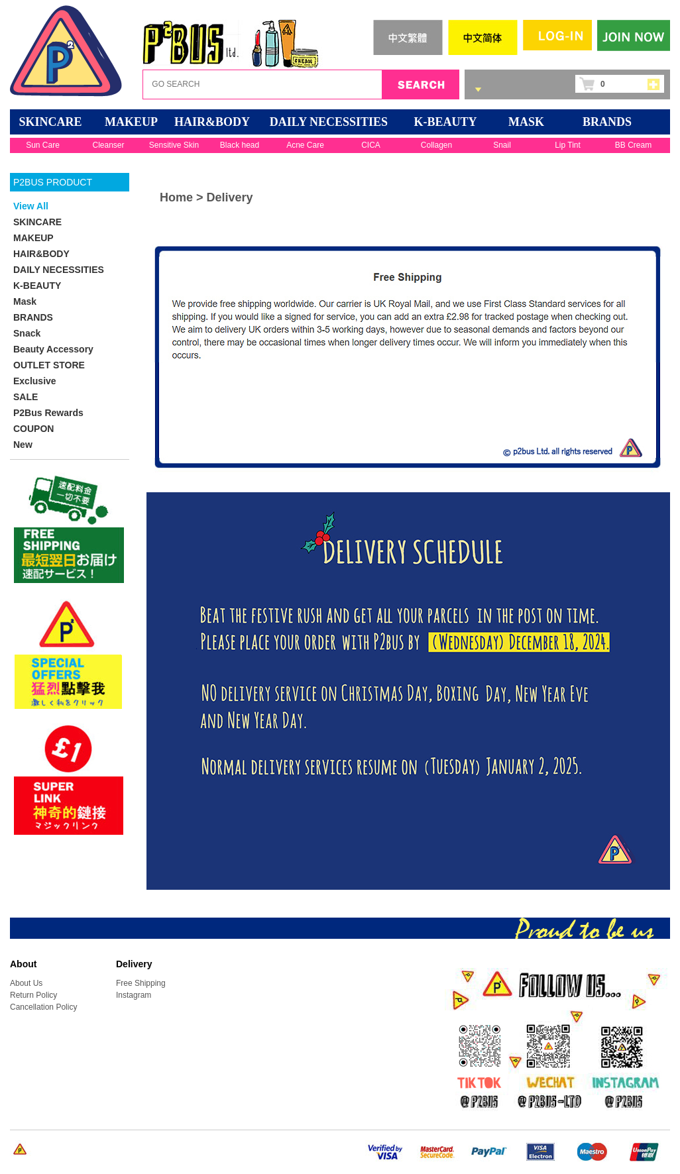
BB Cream (633, 145)
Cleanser (108, 145)
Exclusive (34, 381)
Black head (239, 145)
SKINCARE (50, 122)
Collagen (436, 145)
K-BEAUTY (445, 122)
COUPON (33, 428)
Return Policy (33, 995)
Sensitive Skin (174, 145)
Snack (26, 333)
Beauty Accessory (53, 349)
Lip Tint (568, 145)
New (22, 444)
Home (176, 197)
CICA (370, 145)
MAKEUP (131, 122)
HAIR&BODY (212, 122)
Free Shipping (141, 983)
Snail (502, 145)
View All (30, 206)
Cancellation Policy (43, 1007)
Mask (526, 122)
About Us (26, 983)
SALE (25, 397)
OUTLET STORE (49, 365)
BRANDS (607, 122)
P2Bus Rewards (48, 412)
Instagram (133, 995)
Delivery (230, 197)
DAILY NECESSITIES (329, 122)
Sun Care (43, 145)
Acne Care (305, 145)
